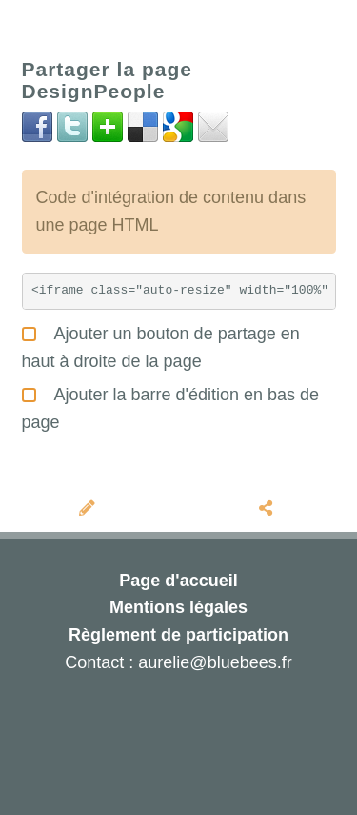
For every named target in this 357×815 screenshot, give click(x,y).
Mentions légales (178, 607)
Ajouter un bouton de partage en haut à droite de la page (161, 345)
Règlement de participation (178, 634)
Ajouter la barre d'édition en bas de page (171, 406)
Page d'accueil (178, 580)
